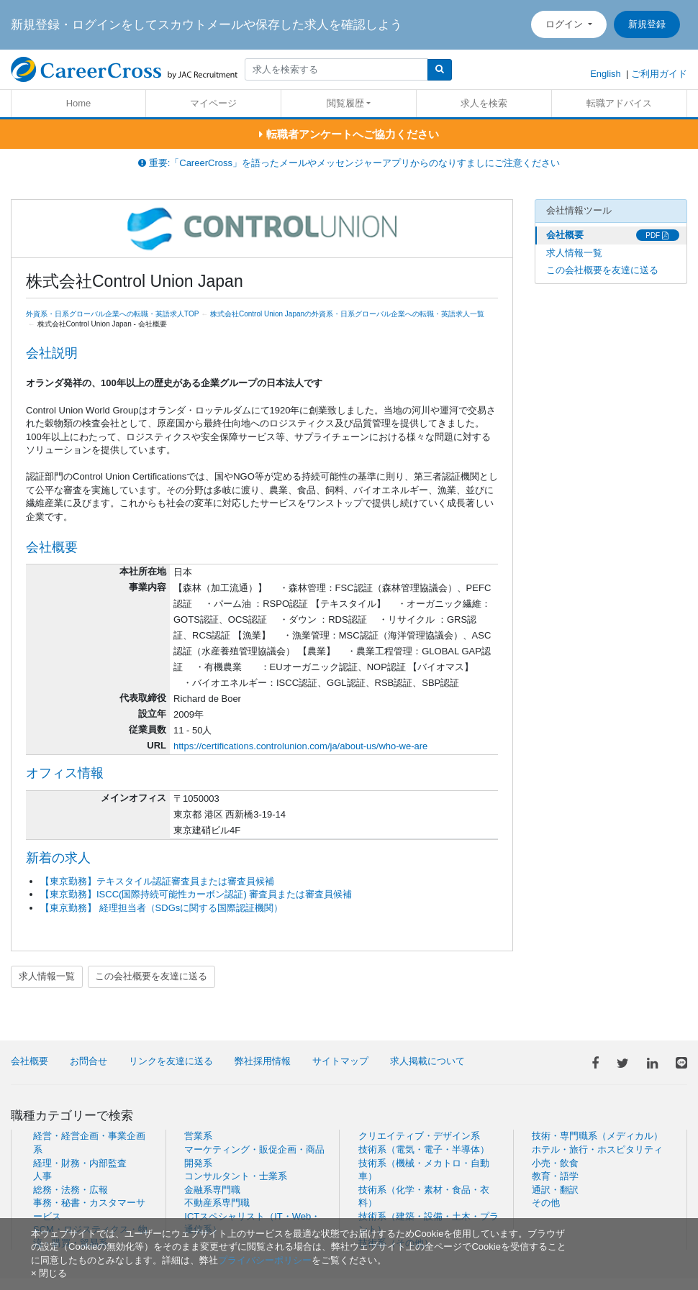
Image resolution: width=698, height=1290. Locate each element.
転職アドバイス (619, 103)
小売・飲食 (555, 1163)
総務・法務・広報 (70, 1189)
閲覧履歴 (345, 103)
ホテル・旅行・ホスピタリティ (597, 1149)
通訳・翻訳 (555, 1189)
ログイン (565, 24)
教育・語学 (555, 1176)
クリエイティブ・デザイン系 (419, 1135)
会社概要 (565, 234)
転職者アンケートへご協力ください (348, 134)
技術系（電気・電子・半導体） (423, 1149)
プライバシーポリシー (265, 1260)
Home (78, 103)
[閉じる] (49, 1273)
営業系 (198, 1135)
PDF (656, 235)
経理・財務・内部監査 (80, 1163)
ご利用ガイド (659, 73)
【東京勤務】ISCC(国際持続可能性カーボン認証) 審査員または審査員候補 (196, 894)
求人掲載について (427, 1061)
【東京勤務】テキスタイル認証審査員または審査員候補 (157, 881)
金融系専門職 (212, 1189)
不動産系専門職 (217, 1202)
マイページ (213, 103)
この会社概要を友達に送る (151, 976)
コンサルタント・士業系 (235, 1176)
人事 (42, 1176)
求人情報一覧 (47, 976)
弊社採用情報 (263, 1061)
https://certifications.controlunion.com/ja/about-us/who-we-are (300, 746)
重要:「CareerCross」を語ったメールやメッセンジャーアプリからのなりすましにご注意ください (349, 162)
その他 (546, 1202)
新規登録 (647, 24)
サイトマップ (340, 1061)
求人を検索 (484, 103)
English (605, 73)
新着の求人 (58, 858)
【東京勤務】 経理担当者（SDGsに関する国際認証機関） (161, 907)
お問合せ (88, 1061)
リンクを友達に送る (171, 1061)
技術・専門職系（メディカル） (597, 1135)
